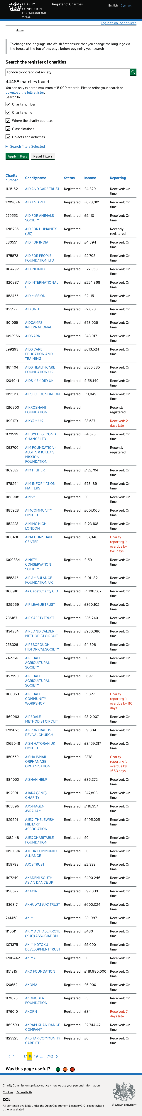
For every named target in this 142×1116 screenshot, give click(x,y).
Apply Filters (17, 156)
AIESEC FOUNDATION (42, 394)
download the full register (25, 92)
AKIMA (30, 958)
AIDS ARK (32, 336)
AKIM (29, 918)
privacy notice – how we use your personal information (65, 1085)
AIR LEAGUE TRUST (40, 604)
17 (25, 1057)
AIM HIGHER (35, 470)
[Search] (71, 72)
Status (69, 178)
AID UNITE (33, 309)
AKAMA (31, 891)
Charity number (24, 104)
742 (50, 1057)
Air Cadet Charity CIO (41, 591)
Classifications (23, 129)
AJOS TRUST (34, 864)
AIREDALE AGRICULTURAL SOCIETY (37, 662)
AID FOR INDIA (36, 242)
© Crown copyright (124, 1105)
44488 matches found (27, 81)
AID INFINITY (35, 269)
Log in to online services (118, 23)
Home (19, 30)
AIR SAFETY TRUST (39, 618)
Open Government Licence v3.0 (65, 1105)
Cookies (8, 1092)
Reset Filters (43, 156)
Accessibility (24, 1092)
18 (30, 1057)
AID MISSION (35, 296)
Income (90, 178)
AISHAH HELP (36, 779)
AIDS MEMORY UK (39, 381)
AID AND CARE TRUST (42, 189)
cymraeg (126, 5)
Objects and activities (28, 137)
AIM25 (30, 497)
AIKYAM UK (34, 421)
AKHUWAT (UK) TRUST (42, 904)
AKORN (31, 1011)
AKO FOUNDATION (40, 971)
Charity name (22, 112)
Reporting (118, 178)
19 (36, 1057)
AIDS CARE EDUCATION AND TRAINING (39, 354)
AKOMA (31, 985)
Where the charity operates (32, 121)
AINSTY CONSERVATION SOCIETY (38, 564)
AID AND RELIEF (37, 202)
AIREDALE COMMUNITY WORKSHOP (35, 698)
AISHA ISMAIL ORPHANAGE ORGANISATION (37, 761)
